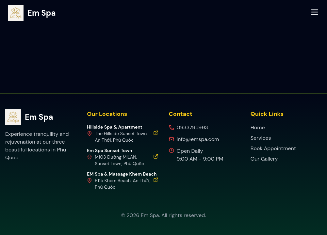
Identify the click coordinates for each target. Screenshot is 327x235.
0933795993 (192, 127)
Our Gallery (264, 158)
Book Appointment (273, 148)
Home (258, 127)
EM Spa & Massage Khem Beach (121, 174)
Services (261, 137)
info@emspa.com (198, 139)
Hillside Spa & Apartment (114, 127)
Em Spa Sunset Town (109, 150)
